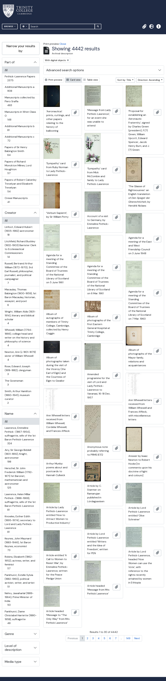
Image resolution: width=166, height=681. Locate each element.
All (6, 70)
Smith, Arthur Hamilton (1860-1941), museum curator (18, 397)
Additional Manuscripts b (20, 128)
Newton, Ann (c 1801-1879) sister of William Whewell (20, 356)
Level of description (13, 648)
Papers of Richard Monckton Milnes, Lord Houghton (18, 167)
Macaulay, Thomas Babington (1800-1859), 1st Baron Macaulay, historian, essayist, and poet (20, 297)
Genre (9, 634)
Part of (10, 62)
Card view (73, 79)
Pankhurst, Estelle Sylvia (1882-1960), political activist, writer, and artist (20, 581)
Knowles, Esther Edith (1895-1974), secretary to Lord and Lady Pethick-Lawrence (20, 524)
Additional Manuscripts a (19, 89)
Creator (10, 213)
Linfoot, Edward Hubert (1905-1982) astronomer (19, 231)
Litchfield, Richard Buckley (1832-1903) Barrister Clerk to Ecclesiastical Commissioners (20, 249)
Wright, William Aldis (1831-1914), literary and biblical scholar (20, 317)
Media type (13, 662)
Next (137, 638)
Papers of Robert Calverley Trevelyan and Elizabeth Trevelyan (20, 185)
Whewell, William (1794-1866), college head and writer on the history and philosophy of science (19, 337)
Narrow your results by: (20, 48)
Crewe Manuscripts (16, 200)
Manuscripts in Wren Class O (20, 116)
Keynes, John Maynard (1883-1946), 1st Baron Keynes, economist (18, 544)
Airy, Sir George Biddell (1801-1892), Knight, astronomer (18, 456)
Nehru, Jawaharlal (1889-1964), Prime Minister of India (19, 599)
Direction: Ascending (149, 79)
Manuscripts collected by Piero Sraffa (20, 101)
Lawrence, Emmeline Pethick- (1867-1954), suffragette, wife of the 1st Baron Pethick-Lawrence (20, 435)
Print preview (53, 79)
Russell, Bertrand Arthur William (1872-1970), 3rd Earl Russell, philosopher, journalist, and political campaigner (19, 273)
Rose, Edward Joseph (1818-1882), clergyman (18, 370)
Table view (90, 79)
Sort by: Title (124, 79)
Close (62, 44)
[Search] (62, 26)
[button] (144, 26)
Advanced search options (65, 70)
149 (128, 638)
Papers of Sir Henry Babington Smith (16, 151)
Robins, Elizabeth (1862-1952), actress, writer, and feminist (20, 562)
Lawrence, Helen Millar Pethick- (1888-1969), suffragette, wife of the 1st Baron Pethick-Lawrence (20, 502)
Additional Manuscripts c (19, 139)
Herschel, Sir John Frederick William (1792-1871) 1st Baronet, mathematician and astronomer (19, 478)
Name (9, 413)
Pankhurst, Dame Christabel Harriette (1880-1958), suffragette (21, 617)
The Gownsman (14, 383)
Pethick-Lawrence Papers (20, 78)
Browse (9, 26)
